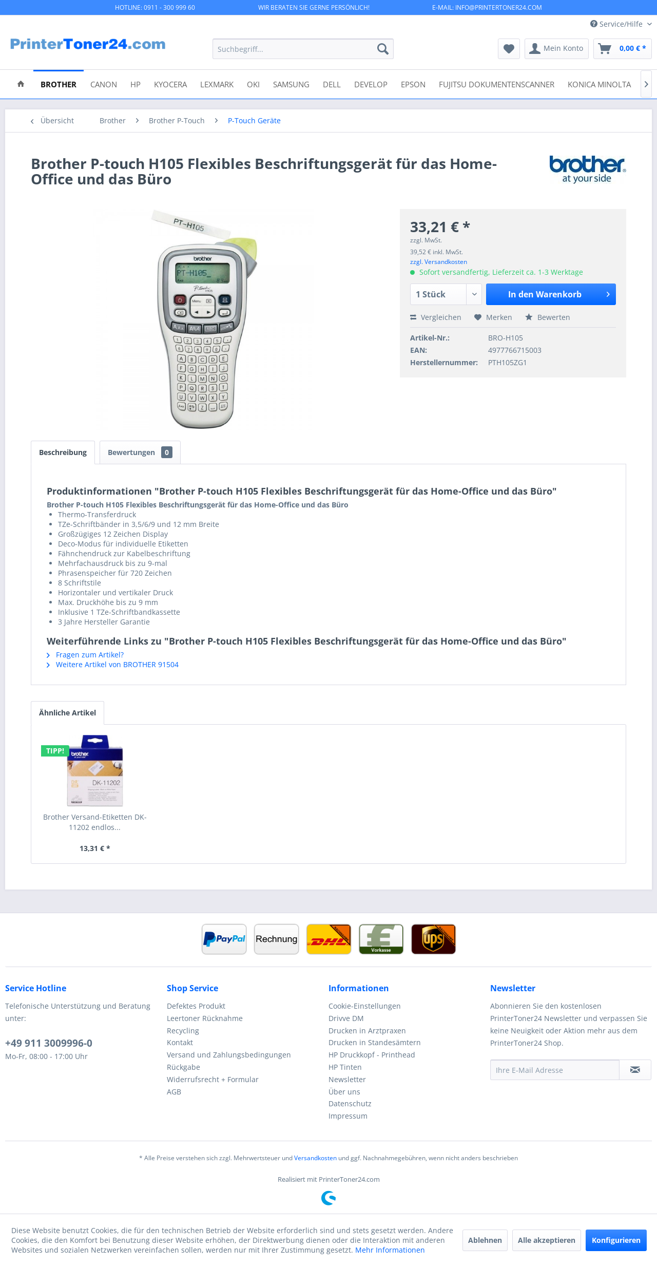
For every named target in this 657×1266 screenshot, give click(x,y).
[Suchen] (383, 49)
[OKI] (253, 83)
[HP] (135, 83)
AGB (174, 1092)
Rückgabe (183, 1067)
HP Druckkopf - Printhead (371, 1055)
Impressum (348, 1116)
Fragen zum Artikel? (85, 654)
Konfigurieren (616, 1240)
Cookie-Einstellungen (364, 1006)
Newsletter (347, 1079)
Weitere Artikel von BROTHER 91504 (113, 664)
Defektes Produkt (196, 1006)
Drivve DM (346, 1018)
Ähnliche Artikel (67, 712)
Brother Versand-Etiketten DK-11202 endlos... (95, 822)
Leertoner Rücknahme (205, 1018)
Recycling (183, 1030)
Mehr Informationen (390, 1250)
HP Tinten (345, 1067)
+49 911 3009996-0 (48, 1043)
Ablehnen (485, 1240)
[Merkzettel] (509, 49)
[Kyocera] (170, 83)
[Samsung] (291, 83)
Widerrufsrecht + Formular (213, 1079)
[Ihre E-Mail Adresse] (555, 1070)
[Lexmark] (217, 83)
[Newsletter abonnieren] (635, 1070)
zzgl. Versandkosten (438, 261)
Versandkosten (315, 1158)
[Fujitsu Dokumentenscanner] (496, 83)
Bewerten (547, 317)
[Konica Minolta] (599, 83)
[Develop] (370, 83)
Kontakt (180, 1042)
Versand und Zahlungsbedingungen (229, 1055)
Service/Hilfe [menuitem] (617, 24)
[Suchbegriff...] (303, 49)
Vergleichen (435, 317)
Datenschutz (350, 1103)
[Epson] (413, 83)
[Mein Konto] (557, 49)
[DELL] (331, 83)
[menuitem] (303, 49)
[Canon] (104, 83)
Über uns (344, 1092)
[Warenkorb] (622, 49)
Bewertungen (140, 452)
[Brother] (58, 83)
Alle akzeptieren (546, 1240)
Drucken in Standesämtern (374, 1042)
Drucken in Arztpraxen (367, 1030)
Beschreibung (63, 452)
